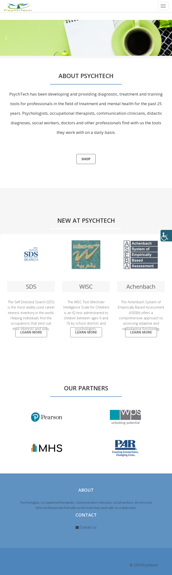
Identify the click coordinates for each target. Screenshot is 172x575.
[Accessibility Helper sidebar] (166, 235)
